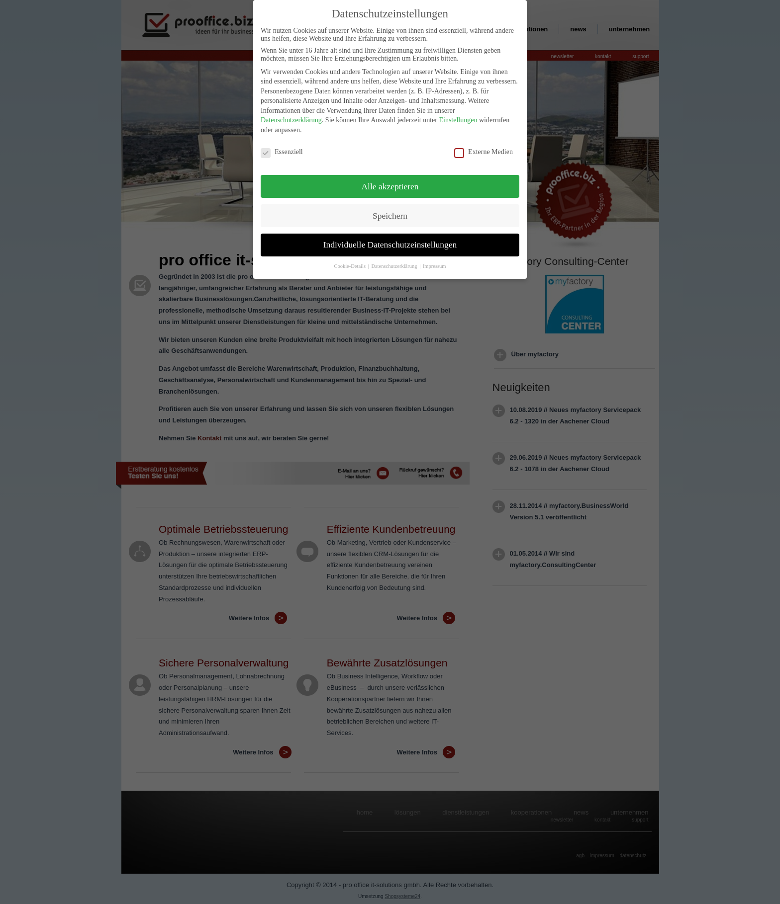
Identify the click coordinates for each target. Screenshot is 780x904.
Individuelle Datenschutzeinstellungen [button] (390, 241)
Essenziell (282, 148)
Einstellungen (458, 116)
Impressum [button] (434, 262)
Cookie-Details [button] (350, 262)
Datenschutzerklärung (291, 116)
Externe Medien (483, 148)
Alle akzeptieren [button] (389, 182)
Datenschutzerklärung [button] (394, 262)
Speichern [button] (390, 212)
